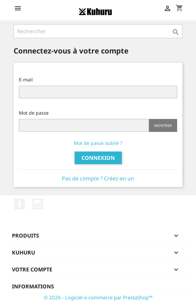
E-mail (26, 79)
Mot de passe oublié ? (98, 143)
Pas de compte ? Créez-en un (98, 178)
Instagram (37, 204)
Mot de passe (34, 113)
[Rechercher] (98, 31)
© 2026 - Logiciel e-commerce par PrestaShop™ (98, 297)
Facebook (19, 204)
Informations (33, 286)
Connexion (98, 157)
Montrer (163, 125)
